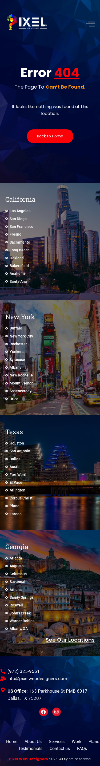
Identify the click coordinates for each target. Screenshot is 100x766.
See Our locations (70, 640)
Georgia (16, 546)
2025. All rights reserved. (50, 758)
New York (20, 316)
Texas (14, 431)
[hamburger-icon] (90, 24)
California (20, 199)
